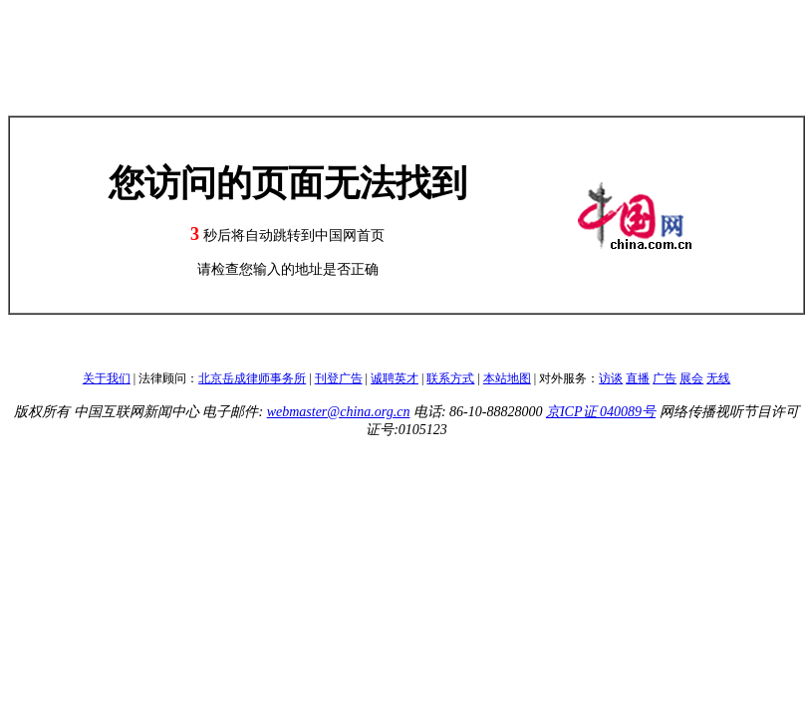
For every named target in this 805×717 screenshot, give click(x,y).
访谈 (611, 378)
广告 (664, 378)
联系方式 (450, 378)
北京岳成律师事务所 (252, 378)
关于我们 (107, 378)
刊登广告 (339, 378)
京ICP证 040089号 (601, 411)
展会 (691, 378)
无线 (718, 378)
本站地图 (507, 378)
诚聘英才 (394, 378)
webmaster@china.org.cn (338, 411)
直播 (638, 378)
